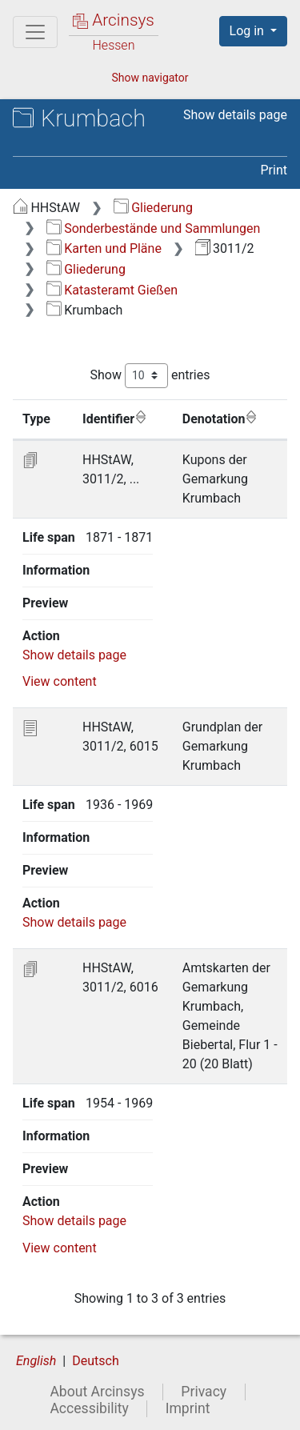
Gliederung (153, 207)
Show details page (235, 114)
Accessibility (89, 1410)
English (36, 1362)
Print (274, 170)
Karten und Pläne (104, 248)
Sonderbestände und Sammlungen (153, 228)
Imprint (188, 1410)
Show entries (150, 375)
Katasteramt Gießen (112, 290)
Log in (248, 30)
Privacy (203, 1393)
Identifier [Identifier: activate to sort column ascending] (114, 419)
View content (59, 682)
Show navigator (149, 77)
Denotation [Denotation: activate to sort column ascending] (220, 419)
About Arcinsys (97, 1393)
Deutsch (95, 1362)
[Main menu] (35, 32)
